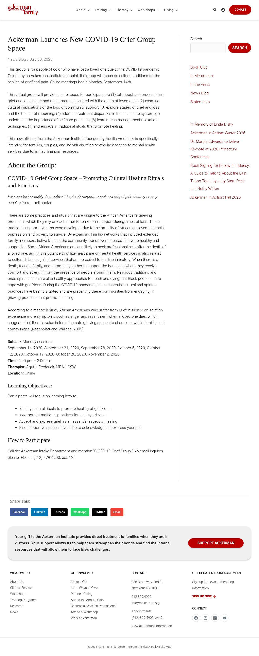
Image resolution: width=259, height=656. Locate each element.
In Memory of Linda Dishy (211, 124)
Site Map (165, 646)
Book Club (199, 67)
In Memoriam (201, 75)
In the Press (200, 84)
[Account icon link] (223, 10)
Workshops (18, 594)
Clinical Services (21, 588)
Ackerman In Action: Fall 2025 (215, 197)
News (14, 612)
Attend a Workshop (84, 612)
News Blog (17, 59)
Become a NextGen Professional (94, 606)
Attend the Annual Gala (87, 600)
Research (16, 606)
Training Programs (23, 600)
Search (196, 39)
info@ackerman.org (146, 603)
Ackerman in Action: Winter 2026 (217, 133)
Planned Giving (81, 594)
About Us (16, 582)
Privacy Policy (150, 646)
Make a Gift (79, 582)
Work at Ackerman (84, 618)
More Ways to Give (84, 588)
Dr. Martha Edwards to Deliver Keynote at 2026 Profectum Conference (215, 149)
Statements (200, 101)
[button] (88, 10)
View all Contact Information (152, 626)
